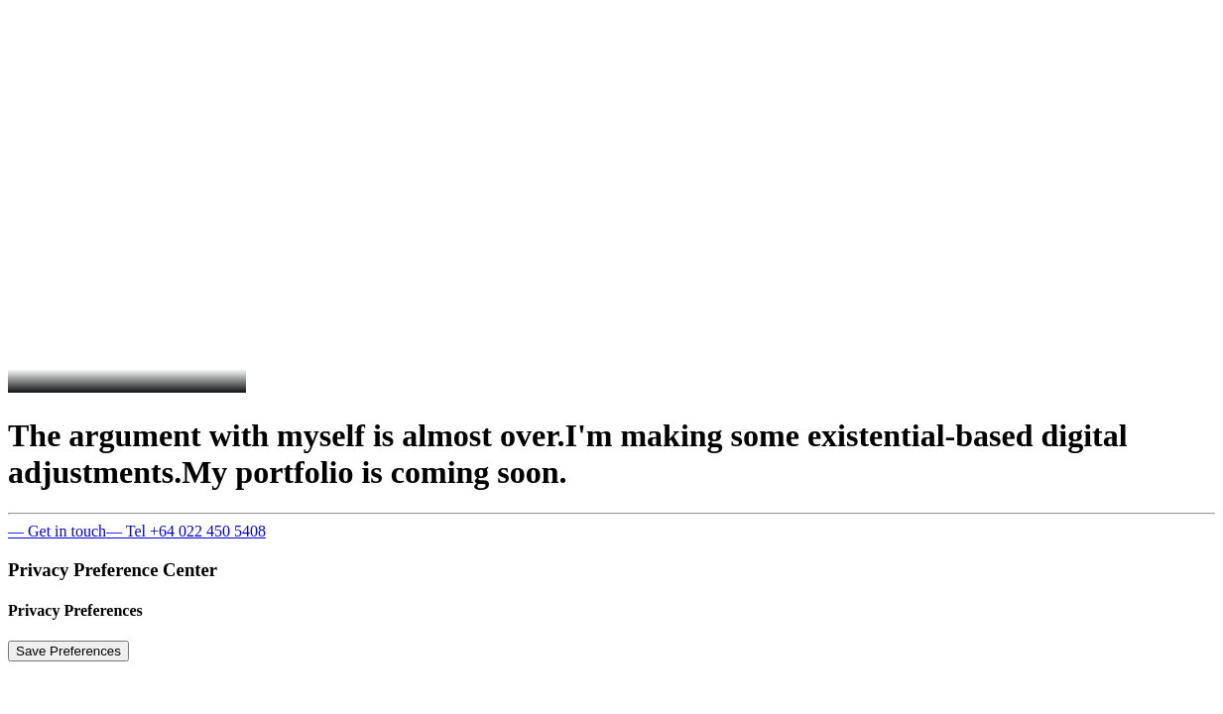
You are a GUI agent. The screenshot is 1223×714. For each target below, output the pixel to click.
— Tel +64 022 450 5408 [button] (186, 531)
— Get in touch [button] (57, 531)
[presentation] (325, 186)
